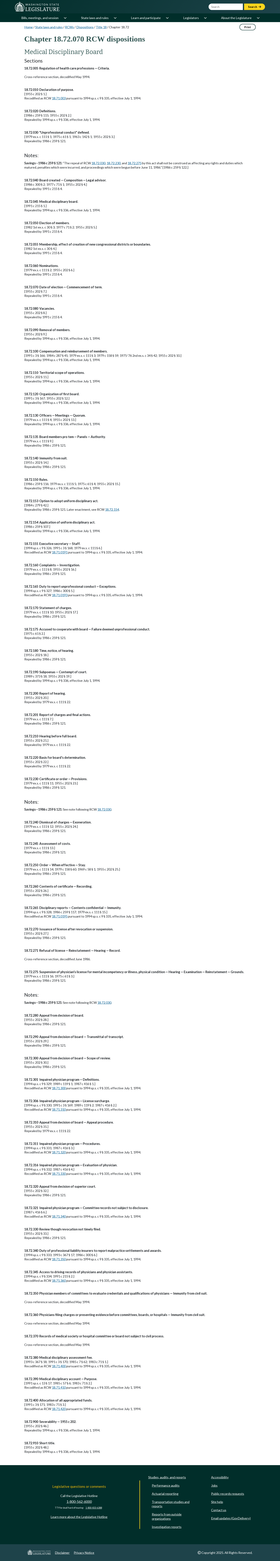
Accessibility (220, 1477)
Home (28, 27)
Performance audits (165, 1485)
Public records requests (227, 1494)
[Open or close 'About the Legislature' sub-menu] (258, 17)
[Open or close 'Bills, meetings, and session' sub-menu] (65, 17)
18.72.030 (98, 163)
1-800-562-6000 (79, 1502)
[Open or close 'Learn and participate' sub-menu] (167, 17)
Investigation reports (166, 1527)
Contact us (218, 1510)
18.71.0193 (60, 595)
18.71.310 (59, 1109)
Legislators (191, 18)
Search (254, 6)
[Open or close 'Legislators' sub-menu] (205, 17)
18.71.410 (59, 1387)
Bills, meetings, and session (40, 18)
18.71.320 (59, 1152)
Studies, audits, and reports (167, 1477)
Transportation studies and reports (170, 1504)
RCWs (69, 27)
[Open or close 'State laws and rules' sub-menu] (115, 17)
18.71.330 (59, 1174)
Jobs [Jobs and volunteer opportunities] (214, 1485)
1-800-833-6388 (94, 1507)
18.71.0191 (60, 552)
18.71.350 (59, 1259)
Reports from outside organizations (167, 1516)
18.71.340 (59, 1216)
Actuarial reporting (165, 1494)
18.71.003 (59, 98)
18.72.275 (134, 163)
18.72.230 (114, 163)
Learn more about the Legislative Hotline (79, 1517)
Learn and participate (146, 18)
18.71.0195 (60, 916)
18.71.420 (59, 1409)
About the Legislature (236, 18)
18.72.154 (112, 509)
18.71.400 (59, 1366)
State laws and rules (95, 18)
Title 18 (101, 27)
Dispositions (85, 27)
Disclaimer (62, 1553)
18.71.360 (59, 1280)
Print (247, 27)
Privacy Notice (84, 1553)
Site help (217, 1502)
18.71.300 (59, 1088)
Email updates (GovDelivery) (231, 1518)
